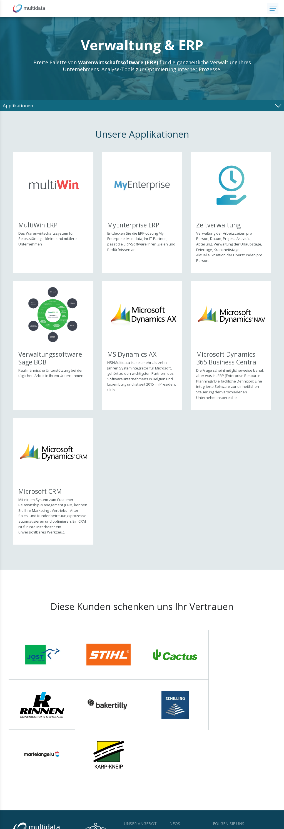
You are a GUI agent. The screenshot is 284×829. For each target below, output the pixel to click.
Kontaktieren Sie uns (46, 797)
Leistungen (133, 793)
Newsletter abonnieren (238, 792)
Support (175, 793)
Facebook (225, 782)
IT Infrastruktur (136, 787)
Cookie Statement (109, 823)
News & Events (180, 781)
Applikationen (135, 781)
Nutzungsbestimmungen (52, 823)
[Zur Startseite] (134, 8)
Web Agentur (248, 823)
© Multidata (21, 823)
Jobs (172, 787)
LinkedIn (249, 782)
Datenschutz (83, 823)
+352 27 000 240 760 (45, 791)
